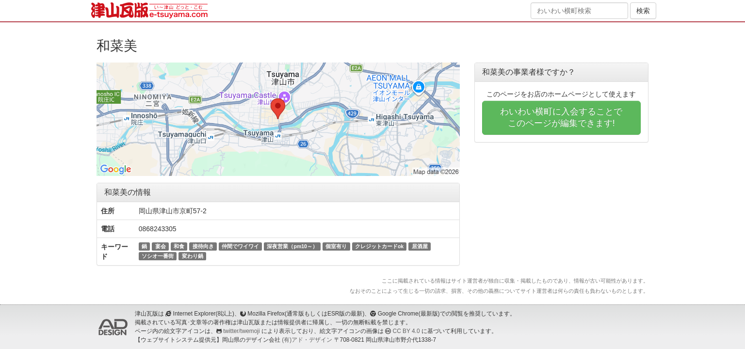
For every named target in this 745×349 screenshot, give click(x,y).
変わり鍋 (192, 256)
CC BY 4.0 (406, 331)
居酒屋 (420, 246)
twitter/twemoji (241, 331)
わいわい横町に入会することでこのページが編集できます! (561, 117)
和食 (179, 246)
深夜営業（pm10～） (292, 246)
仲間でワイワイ (240, 246)
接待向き (203, 246)
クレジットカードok (379, 246)
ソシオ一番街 (158, 256)
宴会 (160, 246)
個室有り (336, 246)
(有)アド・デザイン (307, 339)
